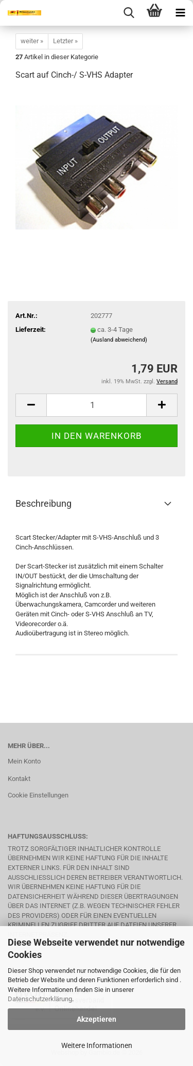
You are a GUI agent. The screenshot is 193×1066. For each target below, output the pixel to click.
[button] (30, 405)
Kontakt (19, 779)
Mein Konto (24, 761)
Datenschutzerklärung (40, 999)
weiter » (32, 41)
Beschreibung (43, 503)
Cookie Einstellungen (38, 795)
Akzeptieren (96, 1019)
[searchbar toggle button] (129, 13)
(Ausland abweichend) (119, 339)
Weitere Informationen (96, 1045)
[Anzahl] (96, 405)
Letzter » (65, 41)
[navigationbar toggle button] (180, 13)
